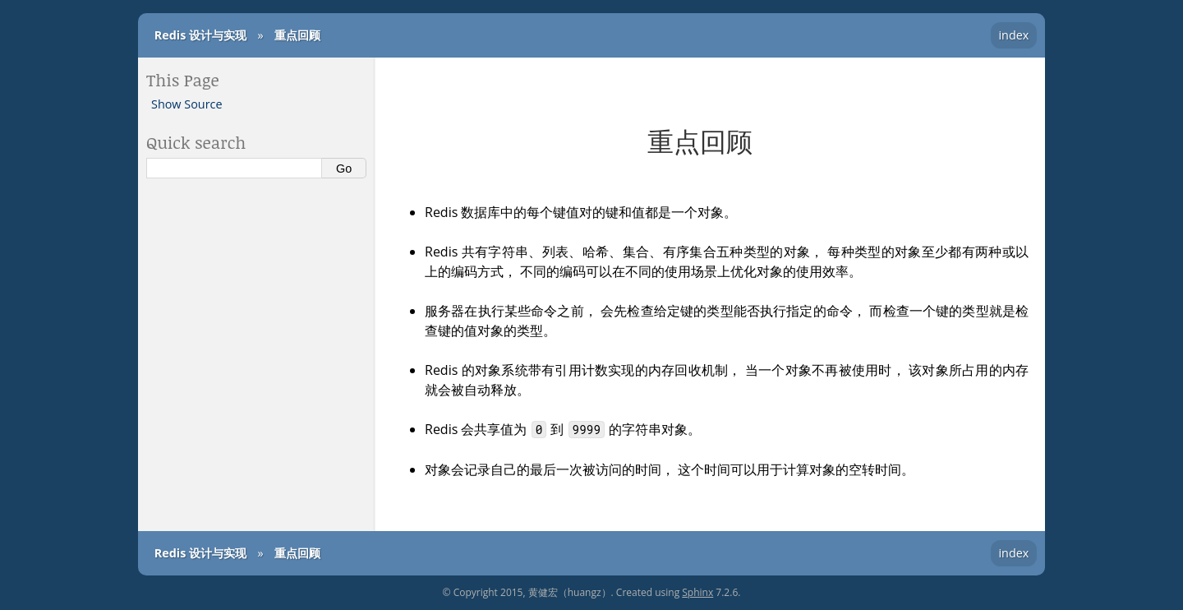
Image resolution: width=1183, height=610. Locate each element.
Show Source (187, 104)
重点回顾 (297, 35)
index (1013, 35)
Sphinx (697, 592)
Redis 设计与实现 (200, 35)
